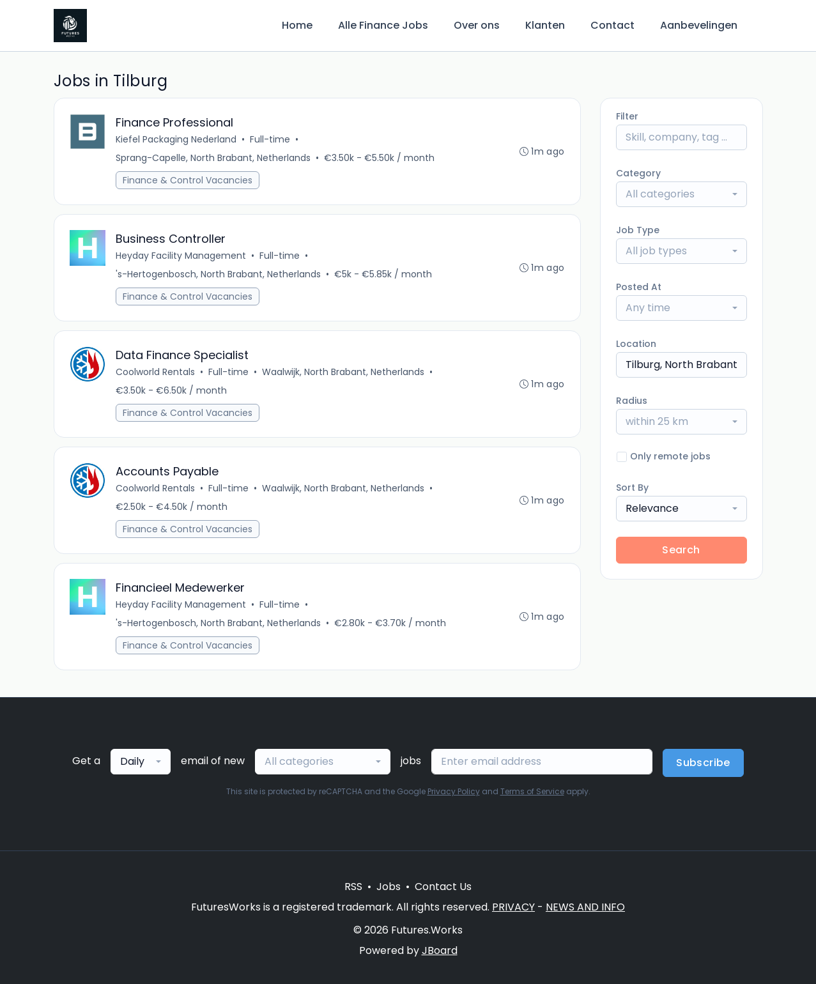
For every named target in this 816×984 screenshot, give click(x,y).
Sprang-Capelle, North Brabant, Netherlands (213, 157)
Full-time (270, 139)
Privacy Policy (453, 791)
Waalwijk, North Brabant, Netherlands (343, 371)
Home (297, 25)
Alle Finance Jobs (383, 25)
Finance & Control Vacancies (187, 180)
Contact (612, 25)
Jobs (388, 886)
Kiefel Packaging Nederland (176, 139)
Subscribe (703, 762)
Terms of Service (532, 791)
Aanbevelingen (698, 25)
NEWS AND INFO (585, 907)
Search (681, 549)
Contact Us (443, 886)
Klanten (545, 25)
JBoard (440, 950)
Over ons (477, 25)
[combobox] (681, 194)
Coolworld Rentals (155, 371)
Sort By (632, 487)
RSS (353, 886)
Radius (631, 400)
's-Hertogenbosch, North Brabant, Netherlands (218, 274)
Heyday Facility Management (181, 255)
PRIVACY (513, 907)
